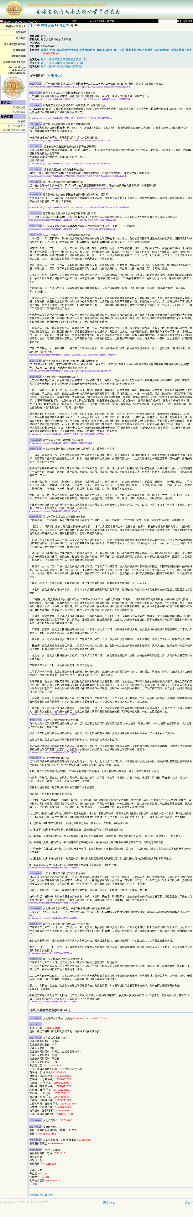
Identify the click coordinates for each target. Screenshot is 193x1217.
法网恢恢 (21, 121)
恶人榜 (44, 1195)
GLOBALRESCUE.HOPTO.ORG (18, 21)
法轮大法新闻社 (17, 125)
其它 (190, 21)
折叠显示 (54, 76)
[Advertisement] (83, 1212)
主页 (50, 1195)
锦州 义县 (47, 25)
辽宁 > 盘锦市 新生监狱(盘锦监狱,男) (61, 66)
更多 (34, 1184)
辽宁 (32, 25)
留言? (189, 1202)
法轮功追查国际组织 (14, 130)
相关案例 (34, 1195)
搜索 (179, 21)
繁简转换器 (19, 107)
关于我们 (109, 1202)
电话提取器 (19, 111)
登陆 (73, 21)
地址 (185, 21)
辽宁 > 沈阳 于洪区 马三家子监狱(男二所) (64, 59)
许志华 (64, 25)
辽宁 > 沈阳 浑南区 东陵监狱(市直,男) (62, 62)
